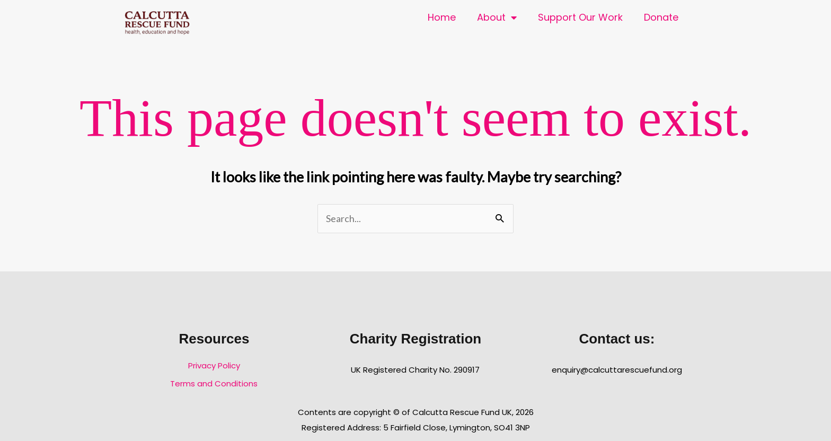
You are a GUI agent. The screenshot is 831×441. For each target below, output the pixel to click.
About (497, 17)
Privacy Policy (214, 365)
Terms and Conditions (214, 383)
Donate (661, 17)
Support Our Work (580, 17)
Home (442, 17)
